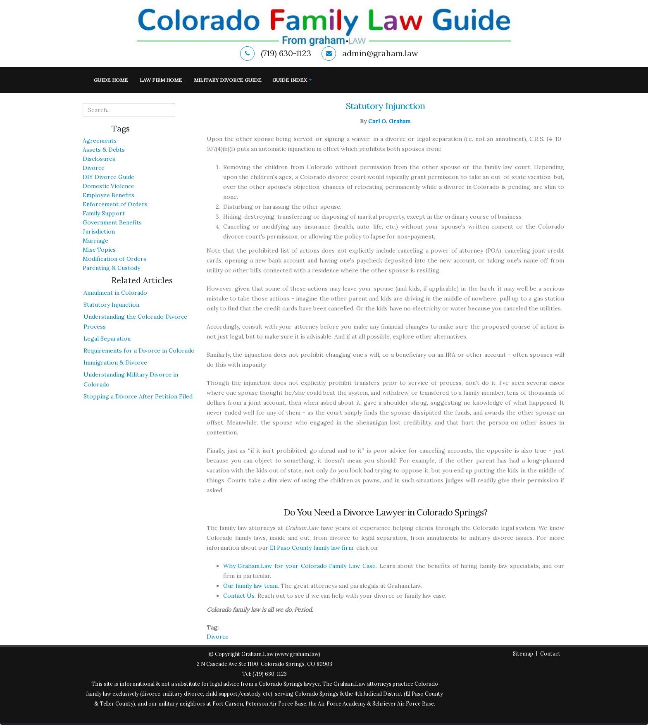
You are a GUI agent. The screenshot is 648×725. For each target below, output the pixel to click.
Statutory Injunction (111, 304)
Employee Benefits (108, 195)
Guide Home (111, 80)
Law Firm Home (161, 80)
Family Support (104, 213)
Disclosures (99, 158)
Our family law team (250, 585)
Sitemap (523, 653)
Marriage (95, 240)
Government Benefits (112, 222)
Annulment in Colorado (115, 292)
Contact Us (239, 595)
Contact (550, 653)
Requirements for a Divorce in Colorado (139, 350)
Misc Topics (99, 249)
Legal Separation (107, 338)
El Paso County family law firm (311, 547)
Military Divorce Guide (228, 80)
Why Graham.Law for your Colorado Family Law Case (299, 566)
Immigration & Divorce (115, 362)
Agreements (100, 140)
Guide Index (289, 80)
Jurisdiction (99, 231)
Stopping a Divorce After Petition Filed (138, 396)
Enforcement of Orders (115, 204)
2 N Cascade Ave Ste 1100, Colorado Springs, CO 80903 (264, 664)
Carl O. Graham (389, 121)
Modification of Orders (114, 258)
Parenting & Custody (111, 268)
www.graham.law (297, 654)
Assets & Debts (104, 149)
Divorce (94, 168)
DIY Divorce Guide (108, 177)
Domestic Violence (108, 186)
